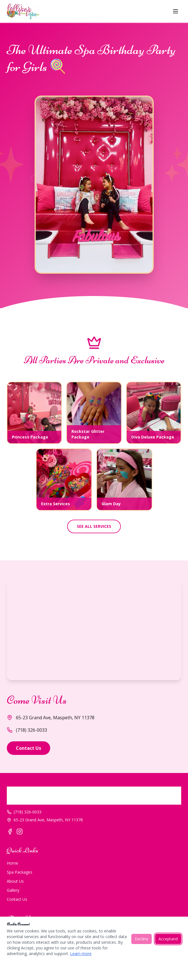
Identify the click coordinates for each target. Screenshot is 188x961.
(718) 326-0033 (27, 730)
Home (12, 863)
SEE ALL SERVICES (94, 526)
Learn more (81, 953)
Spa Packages (19, 872)
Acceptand (168, 938)
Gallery (13, 890)
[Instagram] (19, 831)
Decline (141, 938)
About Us (15, 881)
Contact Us (28, 748)
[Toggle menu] (175, 11)
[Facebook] (10, 831)
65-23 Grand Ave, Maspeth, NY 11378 (45, 819)
